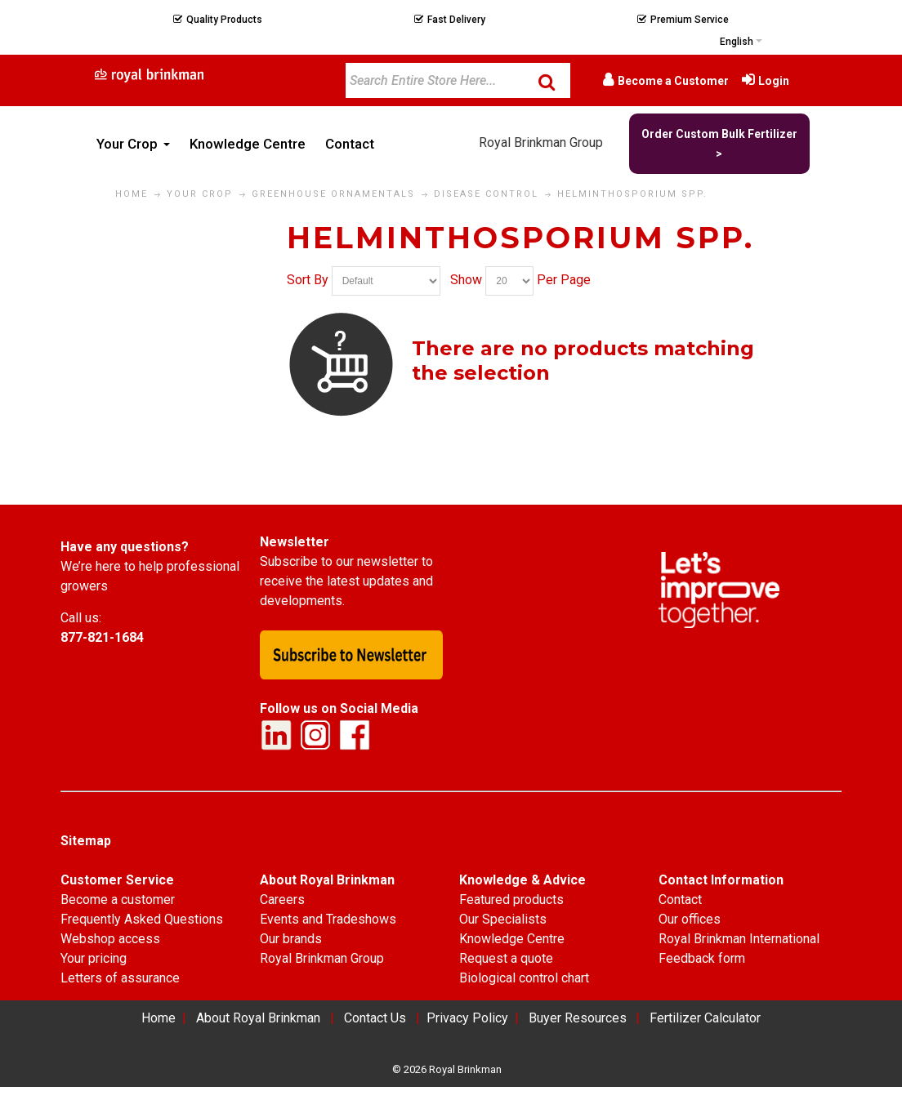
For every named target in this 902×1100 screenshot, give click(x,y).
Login (773, 80)
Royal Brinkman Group (541, 142)
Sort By (307, 280)
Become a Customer (673, 80)
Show (466, 280)
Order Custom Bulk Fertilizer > (719, 143)
